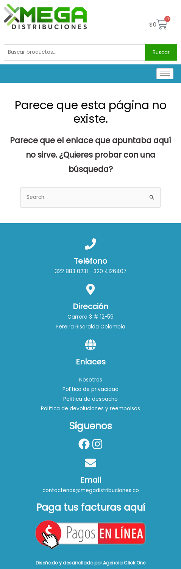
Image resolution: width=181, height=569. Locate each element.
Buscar (161, 52)
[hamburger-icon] (164, 73)
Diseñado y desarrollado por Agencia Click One (90, 563)
